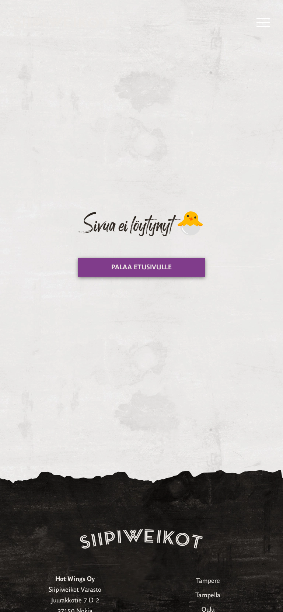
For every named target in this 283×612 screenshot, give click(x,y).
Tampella (207, 595)
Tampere (208, 581)
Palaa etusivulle (141, 267)
